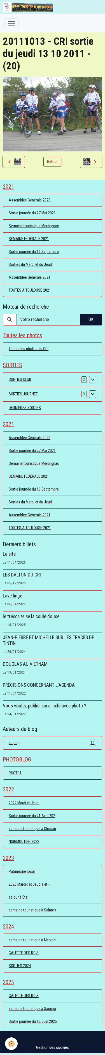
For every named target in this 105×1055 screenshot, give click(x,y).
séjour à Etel (18, 897)
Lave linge (12, 596)
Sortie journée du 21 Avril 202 (32, 815)
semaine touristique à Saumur (32, 1008)
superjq (52, 743)
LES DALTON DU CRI (22, 575)
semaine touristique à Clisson (32, 828)
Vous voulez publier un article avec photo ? (44, 706)
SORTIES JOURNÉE (23, 394)
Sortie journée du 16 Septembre (34, 251)
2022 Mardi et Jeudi (24, 803)
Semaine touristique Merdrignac (34, 226)
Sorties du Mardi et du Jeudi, (31, 264)
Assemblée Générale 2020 (29, 200)
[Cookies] (11, 1043)
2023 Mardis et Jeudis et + (29, 884)
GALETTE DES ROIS (24, 953)
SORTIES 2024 (20, 965)
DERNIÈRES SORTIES (25, 407)
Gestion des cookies (52, 1047)
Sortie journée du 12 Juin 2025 (33, 1021)
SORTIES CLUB (20, 379)
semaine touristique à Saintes (32, 910)
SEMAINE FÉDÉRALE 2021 (29, 238)
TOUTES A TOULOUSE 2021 (30, 290)
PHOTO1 (15, 773)
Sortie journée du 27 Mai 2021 (32, 213)
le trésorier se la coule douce (31, 616)
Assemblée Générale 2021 (29, 277)
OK (91, 319)
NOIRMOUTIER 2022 (24, 841)
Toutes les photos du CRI (28, 348)
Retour (52, 161)
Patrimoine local (22, 871)
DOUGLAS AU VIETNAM (25, 664)
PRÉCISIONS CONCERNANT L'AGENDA (39, 685)
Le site (9, 554)
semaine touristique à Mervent (33, 940)
